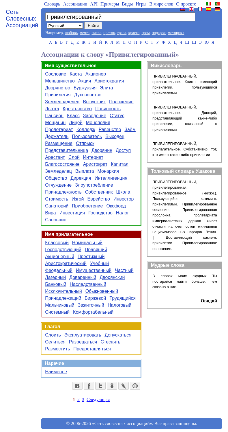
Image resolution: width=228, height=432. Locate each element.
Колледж (85, 129)
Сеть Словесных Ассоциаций (22, 18)
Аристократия (109, 80)
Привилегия (57, 94)
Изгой (78, 198)
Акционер (95, 73)
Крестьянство (77, 108)
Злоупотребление (94, 185)
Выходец (114, 136)
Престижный (91, 256)
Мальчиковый (59, 305)
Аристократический (65, 263)
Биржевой (95, 298)
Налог (122, 212)
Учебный (99, 263)
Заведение (94, 115)
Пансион (54, 115)
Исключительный (63, 291)
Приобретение (87, 205)
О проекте (186, 3)
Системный (57, 312)
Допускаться (117, 334)
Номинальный (87, 242)
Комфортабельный (93, 312)
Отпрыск (85, 143)
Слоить (53, 334)
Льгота (52, 108)
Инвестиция (72, 212)
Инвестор (123, 198)
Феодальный (58, 270)
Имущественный (93, 270)
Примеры (109, 3)
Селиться (55, 341)
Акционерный (59, 256)
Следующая (98, 399)
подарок (159, 33)
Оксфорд (116, 205)
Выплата (84, 171)
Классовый (57, 242)
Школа (123, 192)
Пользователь (87, 136)
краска (133, 33)
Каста (76, 73)
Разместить (57, 348)
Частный (124, 270)
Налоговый (119, 305)
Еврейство (98, 198)
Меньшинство (60, 80)
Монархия (108, 171)
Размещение (58, 143)
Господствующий (63, 249)
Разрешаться (83, 341)
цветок (109, 33)
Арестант (55, 157)
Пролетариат (59, 129)
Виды (127, 3)
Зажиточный (91, 305)
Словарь (52, 3)
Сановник (55, 219)
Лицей (75, 122)
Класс (73, 115)
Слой (74, 157)
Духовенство (88, 94)
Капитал (119, 164)
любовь (71, 33)
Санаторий (56, 205)
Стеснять (110, 341)
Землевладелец (62, 101)
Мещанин (55, 122)
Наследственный (88, 284)
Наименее (56, 371)
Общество (56, 178)
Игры (141, 3)
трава (121, 33)
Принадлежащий (63, 298)
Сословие (55, 73)
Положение (121, 101)
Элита (106, 87)
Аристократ (95, 164)
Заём (129, 129)
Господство (100, 212)
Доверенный (82, 277)
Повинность (108, 108)
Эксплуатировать (82, 334)
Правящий (96, 249)
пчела (96, 33)
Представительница (66, 150)
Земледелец (58, 171)
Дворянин (101, 150)
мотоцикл (176, 33)
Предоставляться (92, 348)
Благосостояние (62, 164)
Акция (84, 80)
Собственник (99, 192)
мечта (84, 33)
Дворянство (57, 87)
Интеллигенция (111, 178)
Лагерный (55, 277)
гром (145, 33)
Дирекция (80, 178)
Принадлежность (63, 192)
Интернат (93, 157)
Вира (50, 212)
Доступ (123, 150)
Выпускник (94, 101)
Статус (117, 115)
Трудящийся (122, 298)
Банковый (55, 284)
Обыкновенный (101, 291)
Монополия (98, 122)
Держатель (56, 136)
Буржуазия (85, 87)
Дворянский (112, 277)
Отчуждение (58, 185)
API (94, 3)
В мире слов (161, 3)
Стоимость (56, 198)
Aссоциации (75, 3)
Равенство (110, 129)
